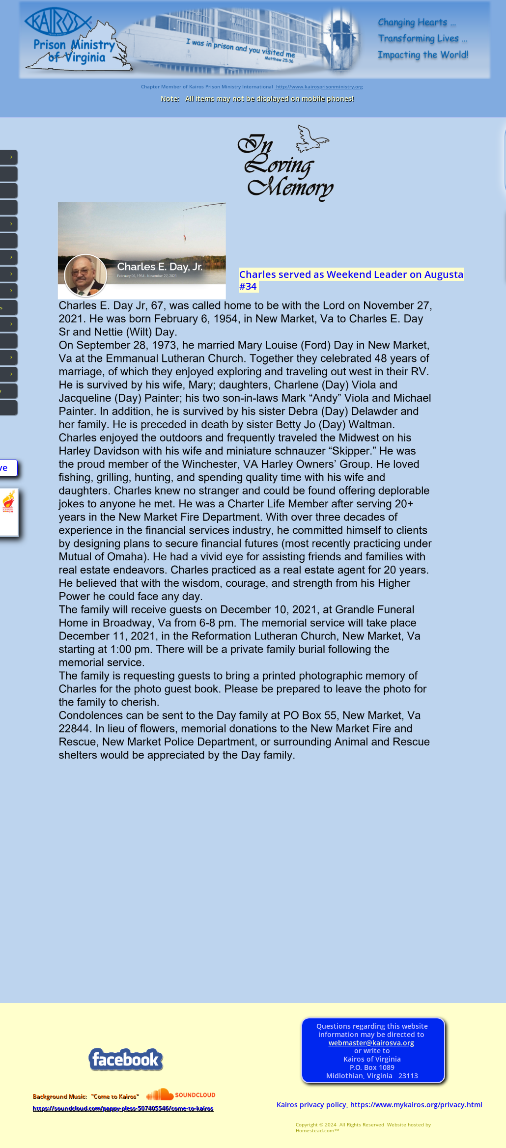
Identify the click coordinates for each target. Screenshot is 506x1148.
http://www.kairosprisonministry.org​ (319, 86)
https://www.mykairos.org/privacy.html (416, 1104)
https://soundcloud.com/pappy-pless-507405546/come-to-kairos (122, 1108)
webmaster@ (350, 1042)
